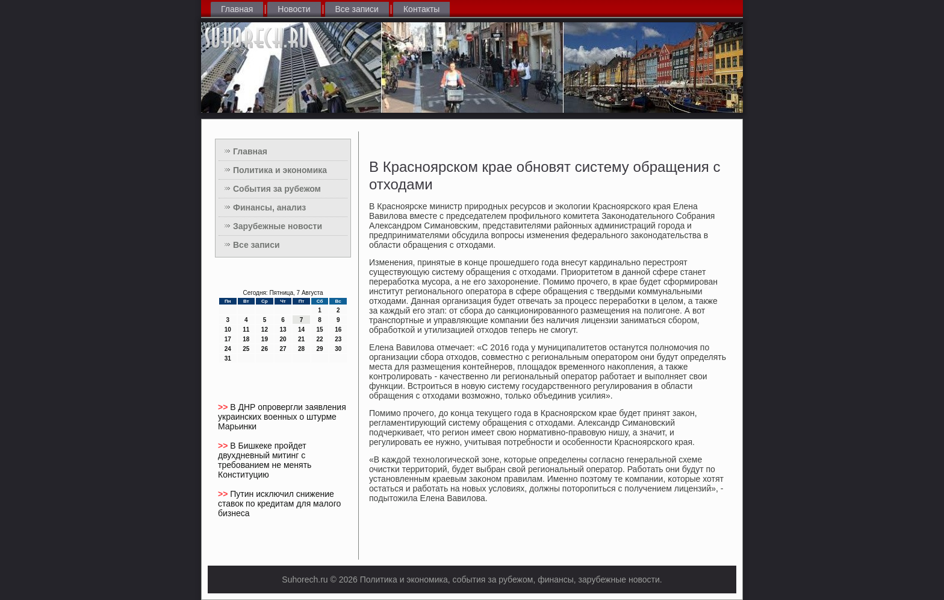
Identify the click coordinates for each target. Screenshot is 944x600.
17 (228, 339)
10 (228, 329)
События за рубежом (277, 189)
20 (282, 339)
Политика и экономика (280, 170)
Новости (294, 9)
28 (301, 349)
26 (264, 349)
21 (301, 339)
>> (224, 407)
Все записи (357, 9)
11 (246, 329)
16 (338, 329)
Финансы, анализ (269, 207)
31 (228, 358)
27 (282, 349)
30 (338, 349)
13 (282, 329)
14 (301, 329)
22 (320, 339)
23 (338, 339)
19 (264, 339)
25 (246, 349)
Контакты (421, 9)
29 (320, 349)
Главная (237, 9)
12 (264, 329)
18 (246, 339)
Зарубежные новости (277, 226)
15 (320, 329)
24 (228, 349)
